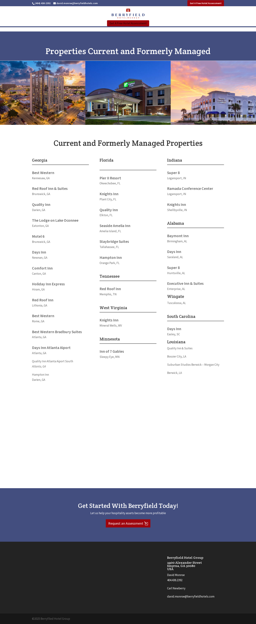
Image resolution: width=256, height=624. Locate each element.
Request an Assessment (125, 523)
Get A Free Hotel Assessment (206, 3)
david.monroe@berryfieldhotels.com (190, 596)
